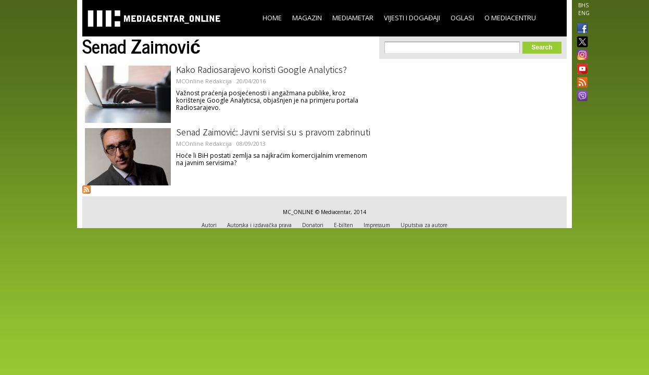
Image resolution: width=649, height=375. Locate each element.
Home (272, 17)
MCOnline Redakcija (204, 81)
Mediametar (352, 17)
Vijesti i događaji (412, 17)
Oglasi (462, 17)
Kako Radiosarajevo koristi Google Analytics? (261, 71)
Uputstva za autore (424, 225)
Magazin (307, 17)
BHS (583, 5)
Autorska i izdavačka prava (259, 225)
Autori (209, 225)
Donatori (312, 225)
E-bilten (343, 225)
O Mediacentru (510, 17)
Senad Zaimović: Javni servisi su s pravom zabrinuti (273, 133)
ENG (584, 13)
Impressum (377, 225)
